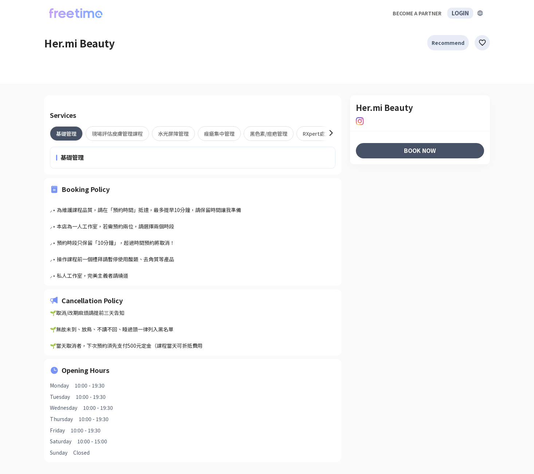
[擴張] (480, 13)
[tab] (66, 133)
